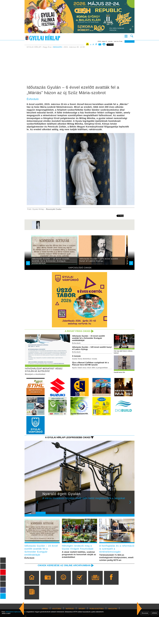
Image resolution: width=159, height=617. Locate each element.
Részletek (145, 613)
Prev (39, 504)
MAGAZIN (57, 47)
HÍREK (45, 609)
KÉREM (154, 613)
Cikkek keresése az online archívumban (64, 565)
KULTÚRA (56, 609)
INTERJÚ (70, 609)
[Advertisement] (79, 66)
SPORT (82, 609)
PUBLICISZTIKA (97, 609)
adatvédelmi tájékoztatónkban (16, 612)
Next (131, 504)
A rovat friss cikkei (78, 331)
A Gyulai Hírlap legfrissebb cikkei (67, 437)
